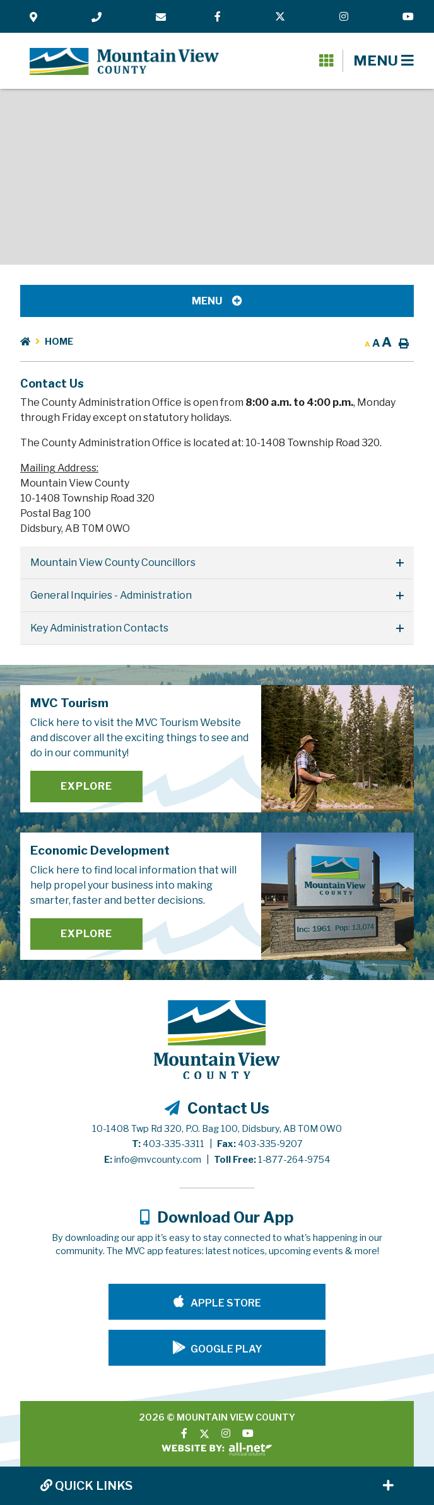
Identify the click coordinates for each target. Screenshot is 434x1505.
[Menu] (383, 60)
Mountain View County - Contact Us (124, 62)
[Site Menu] (217, 301)
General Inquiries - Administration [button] (111, 595)
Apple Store (225, 1303)
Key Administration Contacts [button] (99, 628)
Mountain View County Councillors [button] (113, 562)
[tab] (217, 562)
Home (59, 341)
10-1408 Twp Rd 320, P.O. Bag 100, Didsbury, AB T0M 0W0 (217, 1128)
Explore (86, 786)
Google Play (226, 1349)
